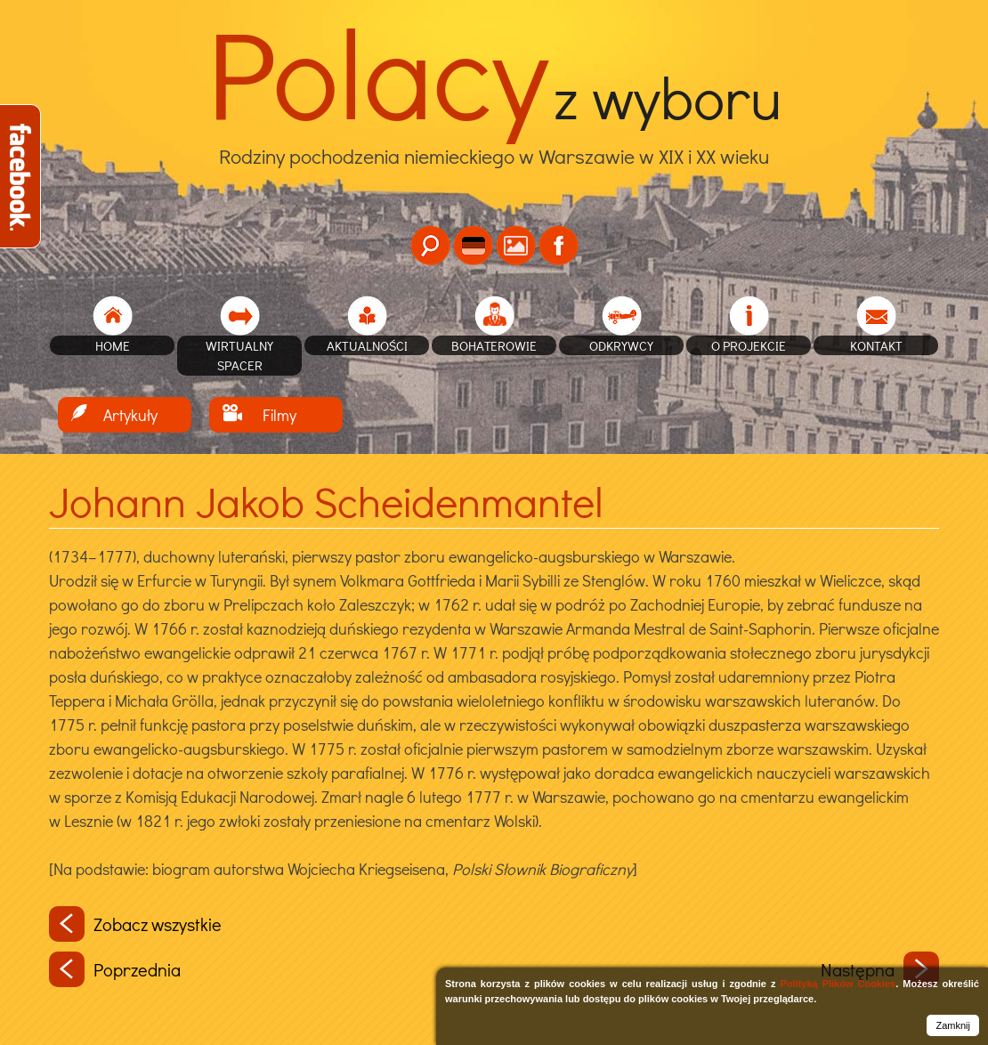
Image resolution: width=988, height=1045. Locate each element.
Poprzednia (115, 969)
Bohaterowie (494, 345)
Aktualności (367, 345)
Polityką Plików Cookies (837, 983)
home (112, 345)
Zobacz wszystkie (135, 924)
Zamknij (952, 1025)
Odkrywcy (621, 345)
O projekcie (748, 345)
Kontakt (876, 345)
